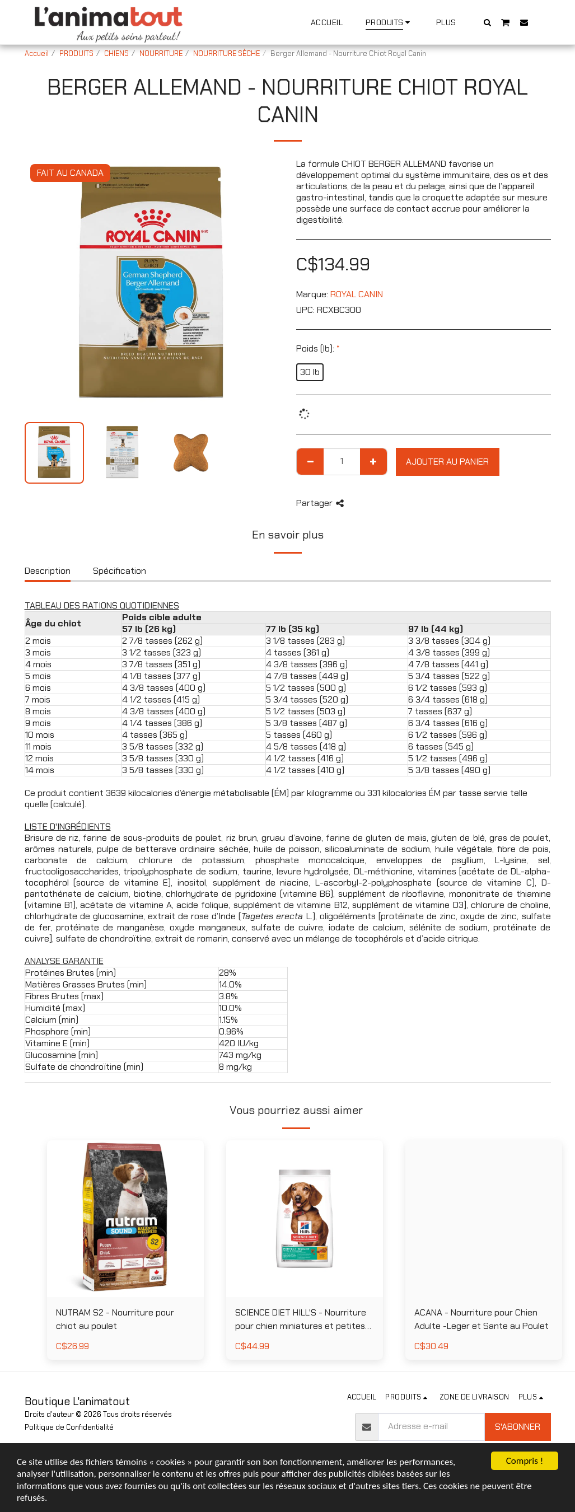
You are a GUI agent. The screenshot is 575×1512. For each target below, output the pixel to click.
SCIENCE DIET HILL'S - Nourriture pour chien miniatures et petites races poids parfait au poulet (300, 1320)
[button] (487, 22)
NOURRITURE (161, 53)
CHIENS (116, 53)
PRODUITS (76, 53)
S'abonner (517, 1427)
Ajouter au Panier (447, 461)
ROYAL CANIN (356, 294)
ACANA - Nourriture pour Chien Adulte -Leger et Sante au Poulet (481, 1319)
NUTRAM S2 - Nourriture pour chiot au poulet (115, 1319)
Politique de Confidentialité (69, 1427)
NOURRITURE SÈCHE (226, 53)
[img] (125, 1218)
